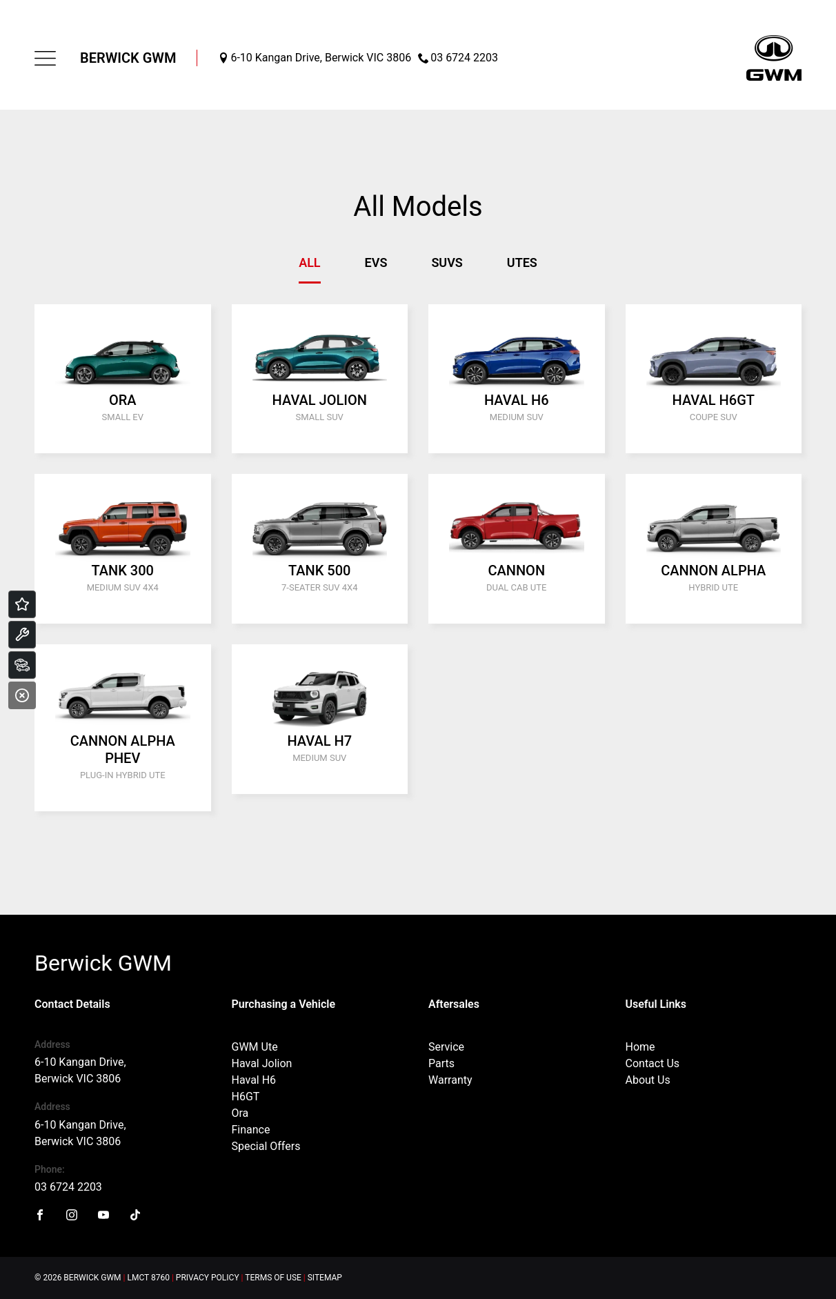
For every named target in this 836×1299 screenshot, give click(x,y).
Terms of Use (273, 1277)
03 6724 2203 (68, 1186)
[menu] (45, 58)
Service (446, 1046)
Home (640, 1046)
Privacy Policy (207, 1277)
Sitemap (325, 1277)
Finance (251, 1129)
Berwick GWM (128, 58)
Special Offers (266, 1146)
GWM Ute (255, 1046)
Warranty (450, 1080)
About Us (648, 1080)
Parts (441, 1063)
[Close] (22, 695)
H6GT (246, 1096)
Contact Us (653, 1063)
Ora (240, 1113)
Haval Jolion (262, 1063)
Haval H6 (254, 1080)
